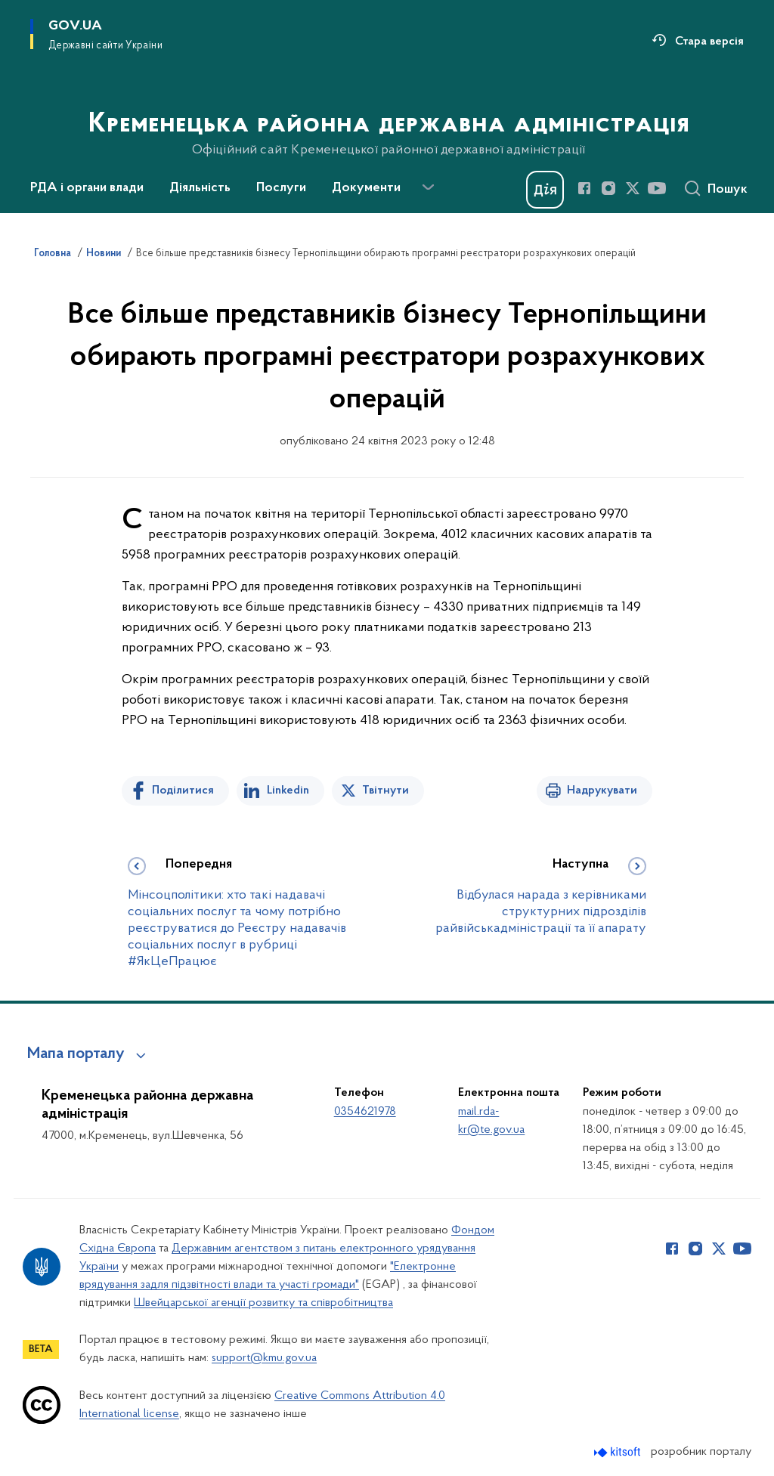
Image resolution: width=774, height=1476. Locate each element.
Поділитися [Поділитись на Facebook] (183, 790)
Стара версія (709, 42)
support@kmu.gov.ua (264, 1358)
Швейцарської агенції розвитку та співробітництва (263, 1303)
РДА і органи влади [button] (87, 188)
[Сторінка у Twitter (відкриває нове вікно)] (633, 188)
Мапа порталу (76, 1054)
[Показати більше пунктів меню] (427, 187)
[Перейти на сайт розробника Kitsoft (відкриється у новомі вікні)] (618, 1452)
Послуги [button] (281, 188)
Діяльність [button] (200, 188)
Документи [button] (366, 188)
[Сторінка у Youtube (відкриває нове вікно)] (657, 188)
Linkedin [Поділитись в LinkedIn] (288, 790)
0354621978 (365, 1112)
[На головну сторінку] (387, 105)
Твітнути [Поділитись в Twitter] (385, 790)
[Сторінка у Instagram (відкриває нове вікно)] (608, 188)
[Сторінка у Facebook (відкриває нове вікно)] (584, 188)
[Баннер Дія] (545, 190)
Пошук (727, 189)
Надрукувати (602, 790)
